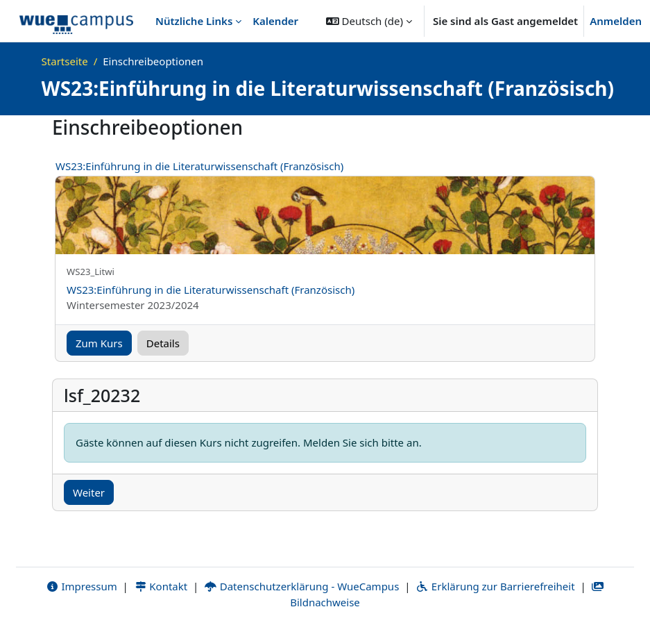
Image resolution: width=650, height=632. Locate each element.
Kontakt (161, 586)
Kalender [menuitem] (275, 21)
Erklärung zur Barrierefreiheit (495, 586)
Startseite (65, 61)
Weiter (89, 492)
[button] (369, 21)
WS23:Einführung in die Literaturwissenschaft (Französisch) (199, 166)
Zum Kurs (99, 343)
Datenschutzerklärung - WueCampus (301, 586)
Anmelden (616, 21)
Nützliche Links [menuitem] (193, 21)
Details (163, 343)
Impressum (81, 586)
